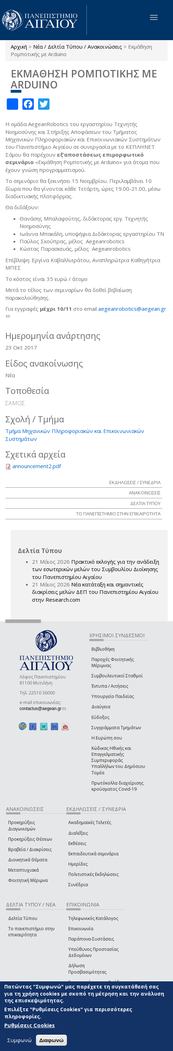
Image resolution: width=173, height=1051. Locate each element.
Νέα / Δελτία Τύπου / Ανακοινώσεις (77, 46)
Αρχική (19, 46)
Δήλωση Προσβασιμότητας (87, 969)
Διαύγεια (100, 707)
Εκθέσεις (77, 843)
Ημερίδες (78, 864)
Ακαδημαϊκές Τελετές (89, 822)
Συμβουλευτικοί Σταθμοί (117, 676)
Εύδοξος (100, 717)
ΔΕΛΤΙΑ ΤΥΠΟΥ (145, 503)
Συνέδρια (78, 885)
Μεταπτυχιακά (23, 870)
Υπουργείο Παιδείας (112, 696)
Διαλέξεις (78, 833)
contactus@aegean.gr (43, 708)
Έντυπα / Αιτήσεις (109, 686)
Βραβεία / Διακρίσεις (30, 849)
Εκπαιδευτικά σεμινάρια (93, 854)
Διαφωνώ (51, 1040)
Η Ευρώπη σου (106, 738)
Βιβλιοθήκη (103, 649)
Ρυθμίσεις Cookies (29, 1025)
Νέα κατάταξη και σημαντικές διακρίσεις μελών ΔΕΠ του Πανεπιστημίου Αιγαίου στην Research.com (95, 592)
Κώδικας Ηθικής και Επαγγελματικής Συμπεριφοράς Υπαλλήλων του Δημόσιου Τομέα (118, 760)
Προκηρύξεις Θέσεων (30, 839)
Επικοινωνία (80, 929)
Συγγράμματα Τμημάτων (116, 728)
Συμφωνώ (19, 1040)
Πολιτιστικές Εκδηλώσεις (93, 874)
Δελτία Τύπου (22, 918)
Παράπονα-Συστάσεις (91, 939)
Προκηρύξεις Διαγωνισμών (21, 825)
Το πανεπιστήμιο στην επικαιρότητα (31, 932)
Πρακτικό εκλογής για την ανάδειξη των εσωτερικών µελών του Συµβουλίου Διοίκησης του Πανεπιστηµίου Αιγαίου (95, 569)
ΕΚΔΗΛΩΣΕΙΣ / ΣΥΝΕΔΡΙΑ (135, 482)
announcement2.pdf (36, 466)
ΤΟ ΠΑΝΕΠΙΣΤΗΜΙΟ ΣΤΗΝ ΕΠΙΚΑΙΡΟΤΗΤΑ (118, 513)
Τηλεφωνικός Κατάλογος (93, 918)
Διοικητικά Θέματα (27, 860)
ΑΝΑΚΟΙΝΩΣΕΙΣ (145, 492)
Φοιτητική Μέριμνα (28, 880)
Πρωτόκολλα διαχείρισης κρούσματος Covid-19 (117, 786)
